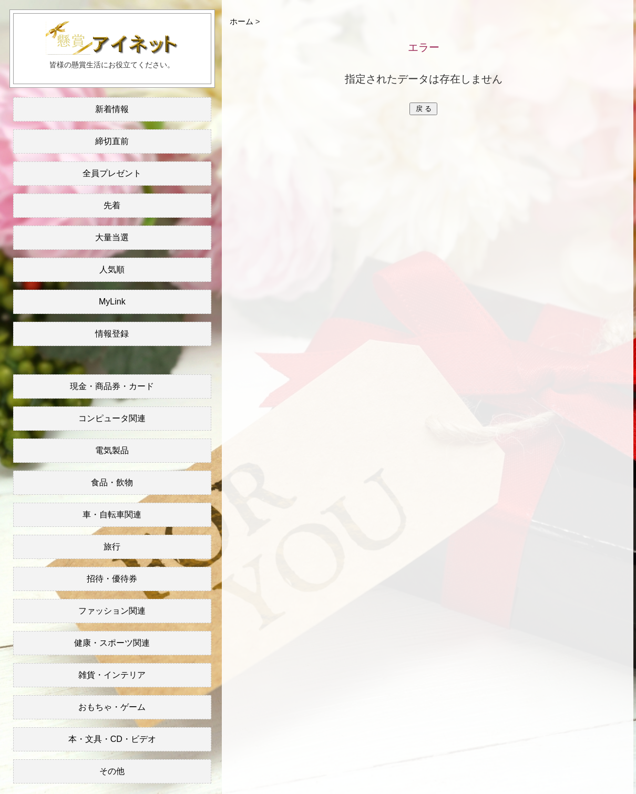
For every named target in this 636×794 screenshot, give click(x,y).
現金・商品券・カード (112, 386)
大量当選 (112, 237)
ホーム (241, 21)
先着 (112, 205)
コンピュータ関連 (112, 418)
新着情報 (112, 109)
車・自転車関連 (112, 514)
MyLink (112, 301)
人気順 (112, 269)
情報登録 (112, 333)
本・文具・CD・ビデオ (112, 739)
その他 (112, 771)
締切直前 (112, 141)
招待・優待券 (112, 578)
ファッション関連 (112, 610)
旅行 (112, 546)
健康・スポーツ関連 (112, 642)
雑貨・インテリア (112, 674)
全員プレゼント (112, 173)
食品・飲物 (112, 482)
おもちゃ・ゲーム (112, 707)
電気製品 (112, 450)
